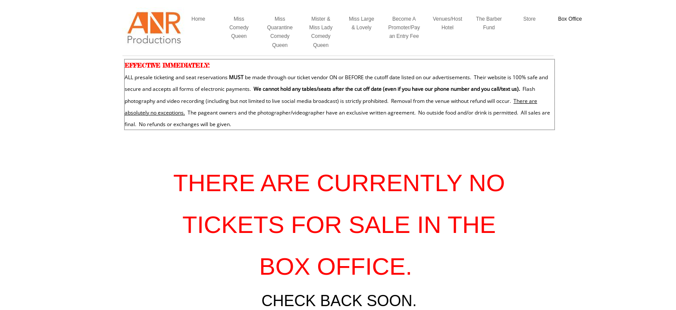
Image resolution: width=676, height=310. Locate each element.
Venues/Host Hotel (447, 23)
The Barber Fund (489, 23)
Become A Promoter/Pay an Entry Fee (404, 28)
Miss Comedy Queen (239, 28)
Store (529, 19)
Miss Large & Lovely (361, 23)
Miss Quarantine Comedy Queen (280, 32)
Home (198, 19)
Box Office (570, 19)
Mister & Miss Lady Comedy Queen (320, 32)
